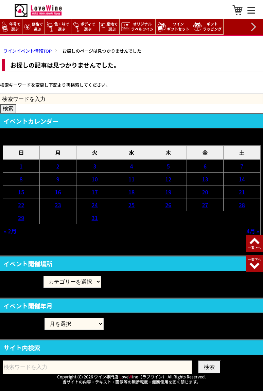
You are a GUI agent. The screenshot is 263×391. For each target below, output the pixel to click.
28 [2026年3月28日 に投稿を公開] (242, 205)
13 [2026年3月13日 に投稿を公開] (205, 179)
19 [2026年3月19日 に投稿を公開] (168, 192)
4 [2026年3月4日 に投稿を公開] (131, 166)
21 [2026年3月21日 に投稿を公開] (242, 192)
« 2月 (10, 231)
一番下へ (254, 259)
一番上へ (254, 247)
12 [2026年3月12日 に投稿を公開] (168, 179)
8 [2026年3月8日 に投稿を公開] (21, 179)
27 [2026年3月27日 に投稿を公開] (205, 205)
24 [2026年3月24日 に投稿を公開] (95, 205)
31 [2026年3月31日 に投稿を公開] (95, 218)
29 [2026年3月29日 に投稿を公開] (21, 218)
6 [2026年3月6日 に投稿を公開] (205, 166)
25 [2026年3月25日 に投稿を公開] (131, 205)
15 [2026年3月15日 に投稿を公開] (21, 192)
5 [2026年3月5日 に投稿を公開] (168, 166)
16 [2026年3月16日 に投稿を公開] (58, 192)
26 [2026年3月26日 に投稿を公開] (168, 205)
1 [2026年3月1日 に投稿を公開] (21, 166)
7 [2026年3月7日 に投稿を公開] (241, 166)
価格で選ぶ (33, 26)
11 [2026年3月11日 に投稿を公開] (131, 179)
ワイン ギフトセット (174, 26)
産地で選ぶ (108, 26)
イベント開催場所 (23, 281)
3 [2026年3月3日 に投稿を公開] (94, 166)
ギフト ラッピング (208, 26)
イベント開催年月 (23, 323)
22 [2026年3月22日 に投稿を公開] (21, 205)
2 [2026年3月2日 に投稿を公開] (57, 166)
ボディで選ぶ (84, 26)
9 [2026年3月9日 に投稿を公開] (57, 179)
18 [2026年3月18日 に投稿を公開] (131, 192)
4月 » (253, 231)
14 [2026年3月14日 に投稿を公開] (242, 179)
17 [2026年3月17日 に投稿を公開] (95, 192)
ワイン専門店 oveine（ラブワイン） (130, 376)
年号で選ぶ (11, 26)
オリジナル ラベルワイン (138, 26)
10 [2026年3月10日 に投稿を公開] (95, 179)
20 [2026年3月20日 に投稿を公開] (205, 192)
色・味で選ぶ (58, 26)
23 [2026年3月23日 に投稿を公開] (58, 205)
